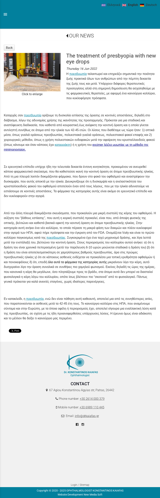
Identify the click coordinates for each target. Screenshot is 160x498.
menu (5, 14)
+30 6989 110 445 (92, 407)
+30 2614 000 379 (92, 399)
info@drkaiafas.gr (87, 416)
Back (9, 47)
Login (74, 484)
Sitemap (84, 484)
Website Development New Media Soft (80, 494)
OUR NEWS (81, 36)
